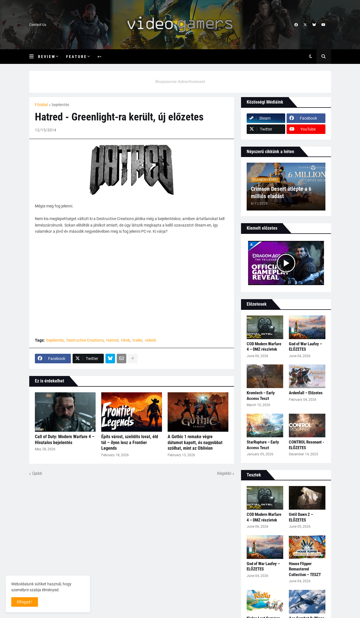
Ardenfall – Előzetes (306, 392)
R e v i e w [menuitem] (46, 56)
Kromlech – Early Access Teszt (261, 395)
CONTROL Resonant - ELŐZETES (306, 445)
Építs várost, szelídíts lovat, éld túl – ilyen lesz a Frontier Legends (129, 442)
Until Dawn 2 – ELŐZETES (301, 517)
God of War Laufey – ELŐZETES (305, 346)
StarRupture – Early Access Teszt (263, 445)
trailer (137, 340)
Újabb (37, 473)
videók (150, 340)
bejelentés (60, 105)
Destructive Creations (85, 340)
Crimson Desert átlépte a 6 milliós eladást (281, 192)
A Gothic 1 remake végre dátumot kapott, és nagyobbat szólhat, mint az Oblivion (195, 442)
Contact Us (37, 25)
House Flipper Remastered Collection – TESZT (305, 569)
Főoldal (41, 105)
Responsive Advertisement (180, 81)
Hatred (112, 340)
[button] (33, 56)
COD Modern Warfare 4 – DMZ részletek (264, 346)
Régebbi (224, 473)
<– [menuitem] (100, 56)
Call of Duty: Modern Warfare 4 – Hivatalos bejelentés (64, 439)
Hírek (125, 340)
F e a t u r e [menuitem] (76, 56)
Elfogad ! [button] (24, 602)
